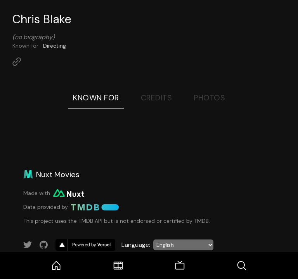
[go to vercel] (85, 245)
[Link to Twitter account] (27, 245)
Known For (96, 98)
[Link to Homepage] (17, 62)
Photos (209, 98)
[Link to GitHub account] (44, 245)
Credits (156, 98)
